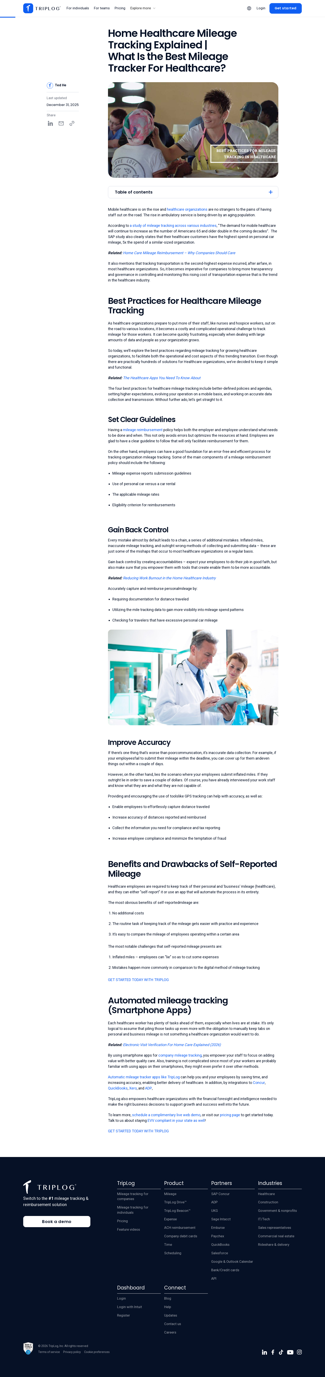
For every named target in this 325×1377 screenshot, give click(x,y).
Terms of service (49, 1352)
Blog (167, 1298)
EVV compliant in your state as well (176, 1120)
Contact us (172, 1324)
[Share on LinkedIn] (50, 123)
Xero (133, 1088)
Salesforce (219, 1253)
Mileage (170, 1194)
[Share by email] (61, 123)
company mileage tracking (180, 1055)
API (213, 1279)
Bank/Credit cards (225, 1270)
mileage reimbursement (142, 430)
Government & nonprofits (277, 1211)
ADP (148, 1088)
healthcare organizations (187, 209)
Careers (170, 1332)
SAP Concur (220, 1194)
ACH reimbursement (179, 1228)
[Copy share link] (72, 123)
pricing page (230, 1115)
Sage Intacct (221, 1219)
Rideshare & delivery (273, 1245)
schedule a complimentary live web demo (166, 1115)
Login (121, 1298)
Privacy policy (72, 1352)
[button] (143, 8)
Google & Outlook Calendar (232, 1262)
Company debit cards (180, 1236)
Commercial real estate (276, 1236)
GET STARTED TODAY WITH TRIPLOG (138, 980)
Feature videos (128, 1229)
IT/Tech (264, 1219)
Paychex (217, 1236)
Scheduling (172, 1253)
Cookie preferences (97, 1352)
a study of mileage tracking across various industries (173, 225)
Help (167, 1307)
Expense (170, 1219)
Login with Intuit (129, 1307)
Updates (170, 1315)
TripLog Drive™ (175, 1202)
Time (168, 1245)
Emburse (218, 1228)
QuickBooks (118, 1088)
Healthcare (266, 1194)
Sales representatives (274, 1228)
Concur (259, 1082)
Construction (268, 1202)
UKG (214, 1211)
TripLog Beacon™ (177, 1211)
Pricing (122, 1221)
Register (123, 1315)
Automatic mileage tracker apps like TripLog (144, 1077)
